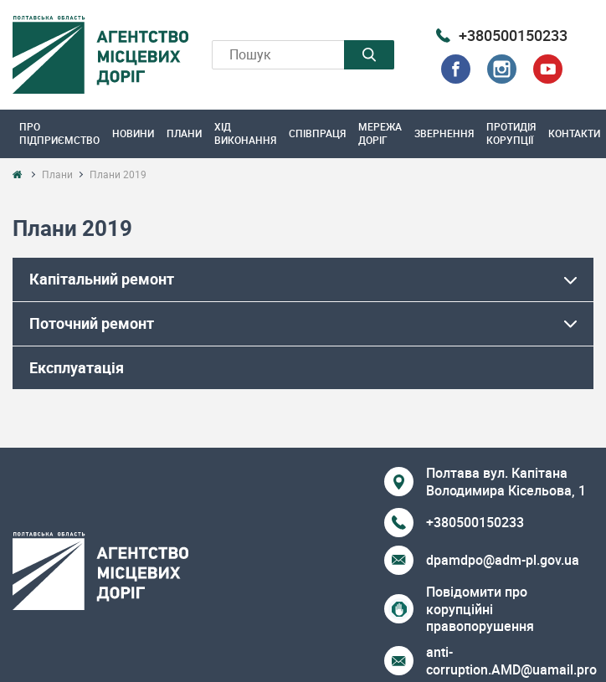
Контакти (574, 133)
